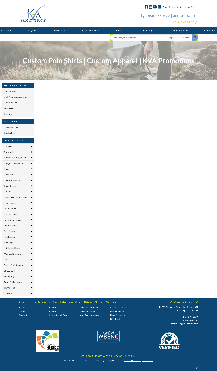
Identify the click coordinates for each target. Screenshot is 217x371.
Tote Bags (9, 108)
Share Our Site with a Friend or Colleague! (108, 355)
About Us (24, 311)
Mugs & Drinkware (13, 253)
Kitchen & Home (12, 248)
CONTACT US (185, 16)
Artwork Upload (88, 311)
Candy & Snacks (12, 180)
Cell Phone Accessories (15, 97)
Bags (30, 30)
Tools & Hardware (13, 282)
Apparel (5, 30)
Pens (6, 259)
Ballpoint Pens (11, 102)
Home (22, 307)
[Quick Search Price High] (185, 37)
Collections (210, 30)
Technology (148, 30)
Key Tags (8, 242)
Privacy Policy (147, 361)
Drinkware (57, 30)
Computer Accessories (15, 197)
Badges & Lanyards (13, 163)
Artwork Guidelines (90, 307)
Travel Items (10, 287)
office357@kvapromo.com (184, 323)
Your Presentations (89, 315)
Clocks (7, 191)
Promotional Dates (59, 315)
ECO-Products (89, 30)
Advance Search (118, 307)
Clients (52, 307)
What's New (10, 91)
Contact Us (9, 133)
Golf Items (9, 231)
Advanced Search (12, 127)
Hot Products (117, 311)
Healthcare (9, 236)
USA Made (115, 319)
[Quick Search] (138, 37)
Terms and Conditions (132, 361)
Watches (8, 293)
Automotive (10, 152)
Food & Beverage (12, 219)
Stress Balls (10, 270)
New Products (117, 315)
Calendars (9, 174)
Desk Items (9, 203)
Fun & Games (10, 225)
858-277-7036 (190, 317)
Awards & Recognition (15, 157)
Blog (21, 319)
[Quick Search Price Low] (172, 37)
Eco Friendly (10, 208)
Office (119, 30)
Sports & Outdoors (13, 265)
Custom (53, 311)
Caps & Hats (10, 186)
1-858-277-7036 (157, 16)
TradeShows (179, 30)
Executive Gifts (12, 214)
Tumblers (9, 113)
